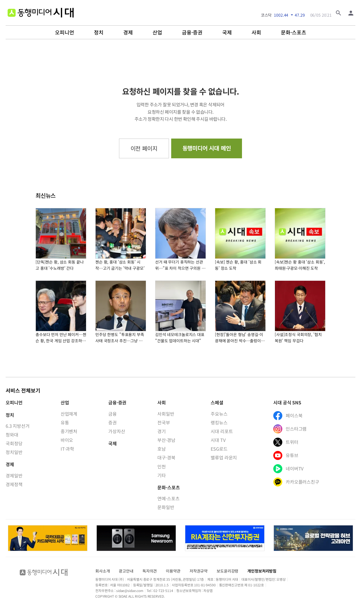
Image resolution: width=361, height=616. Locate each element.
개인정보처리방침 (261, 571)
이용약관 (173, 571)
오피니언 (64, 32)
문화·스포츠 (293, 32)
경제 (128, 32)
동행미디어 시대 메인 (206, 148)
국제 (227, 32)
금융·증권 (192, 32)
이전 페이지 (144, 148)
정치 (99, 32)
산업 (157, 32)
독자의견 (149, 571)
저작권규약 (199, 571)
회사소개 (102, 571)
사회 (256, 32)
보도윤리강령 (227, 571)
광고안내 (126, 571)
